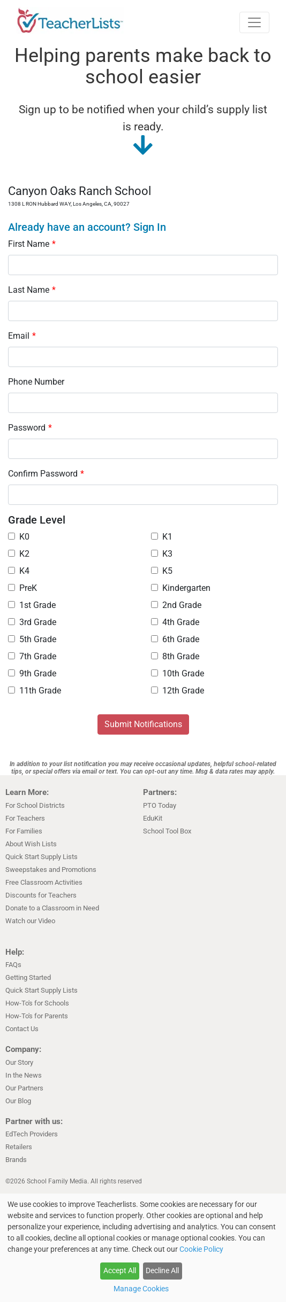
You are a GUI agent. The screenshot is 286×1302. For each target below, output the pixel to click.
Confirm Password (46, 474)
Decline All (162, 1270)
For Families (23, 831)
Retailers (18, 1147)
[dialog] (143, 1248)
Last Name (32, 290)
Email (22, 336)
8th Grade (175, 656)
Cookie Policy (201, 1249)
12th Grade (177, 690)
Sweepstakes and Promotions (50, 870)
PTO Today (159, 805)
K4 (18, 571)
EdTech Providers (31, 1134)
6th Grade (175, 639)
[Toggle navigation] (254, 22)
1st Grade (32, 605)
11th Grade (34, 690)
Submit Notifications (143, 724)
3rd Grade (32, 622)
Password (30, 428)
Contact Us (22, 1029)
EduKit (152, 818)
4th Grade (175, 622)
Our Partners (24, 1088)
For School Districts (35, 805)
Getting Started (28, 977)
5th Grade (32, 639)
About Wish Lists (31, 844)
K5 (161, 571)
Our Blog (18, 1101)
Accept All (119, 1270)
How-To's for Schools (37, 1003)
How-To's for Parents (36, 1016)
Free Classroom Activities (43, 882)
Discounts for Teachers (41, 895)
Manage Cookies (141, 1288)
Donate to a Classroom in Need (52, 908)
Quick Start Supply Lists (41, 857)
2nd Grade (176, 605)
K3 (161, 554)
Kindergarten (180, 588)
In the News (23, 1075)
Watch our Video (30, 921)
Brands (16, 1160)
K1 (161, 537)
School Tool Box (167, 831)
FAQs (13, 965)
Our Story (19, 1062)
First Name (32, 244)
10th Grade (177, 673)
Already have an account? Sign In (87, 227)
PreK (22, 588)
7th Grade (32, 656)
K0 (18, 537)
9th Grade (32, 673)
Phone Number (36, 382)
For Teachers (25, 818)
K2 (18, 554)
